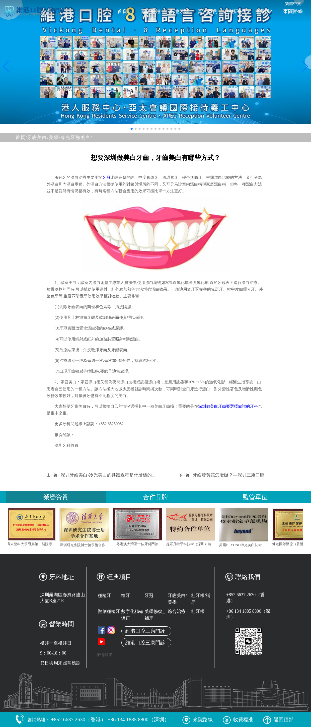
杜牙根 (198, 611)
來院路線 (293, 11)
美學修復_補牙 (155, 615)
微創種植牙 (109, 611)
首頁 (122, 11)
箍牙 (125, 595)
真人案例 (208, 11)
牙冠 (106, 177)
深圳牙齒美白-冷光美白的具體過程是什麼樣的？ (108, 474)
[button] (132, 129)
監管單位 (255, 497)
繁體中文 (293, 3)
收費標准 (265, 11)
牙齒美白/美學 (177, 599)
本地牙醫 (179, 11)
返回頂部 (278, 719)
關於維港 (151, 11)
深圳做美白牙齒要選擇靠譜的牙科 (228, 406)
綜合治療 (177, 611)
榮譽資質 (55, 497)
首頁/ (21, 137)
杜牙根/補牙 (200, 599)
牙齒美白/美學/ (44, 137)
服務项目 (236, 11)
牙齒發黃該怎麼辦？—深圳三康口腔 (228, 474)
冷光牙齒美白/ (76, 137)
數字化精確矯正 (132, 615)
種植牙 (104, 595)
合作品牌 (155, 497)
